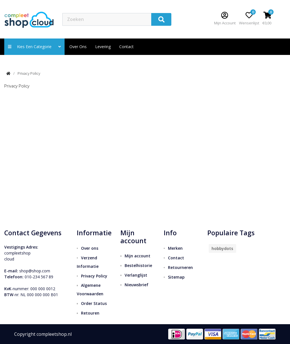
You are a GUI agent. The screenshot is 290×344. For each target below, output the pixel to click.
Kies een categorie (34, 46)
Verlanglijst (136, 275)
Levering (103, 46)
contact (126, 46)
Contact (176, 257)
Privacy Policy (29, 73)
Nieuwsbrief (136, 284)
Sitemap (176, 277)
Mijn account (137, 255)
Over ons (78, 46)
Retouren (90, 313)
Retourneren (180, 267)
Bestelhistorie (138, 265)
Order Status (94, 303)
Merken (175, 248)
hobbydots (222, 248)
